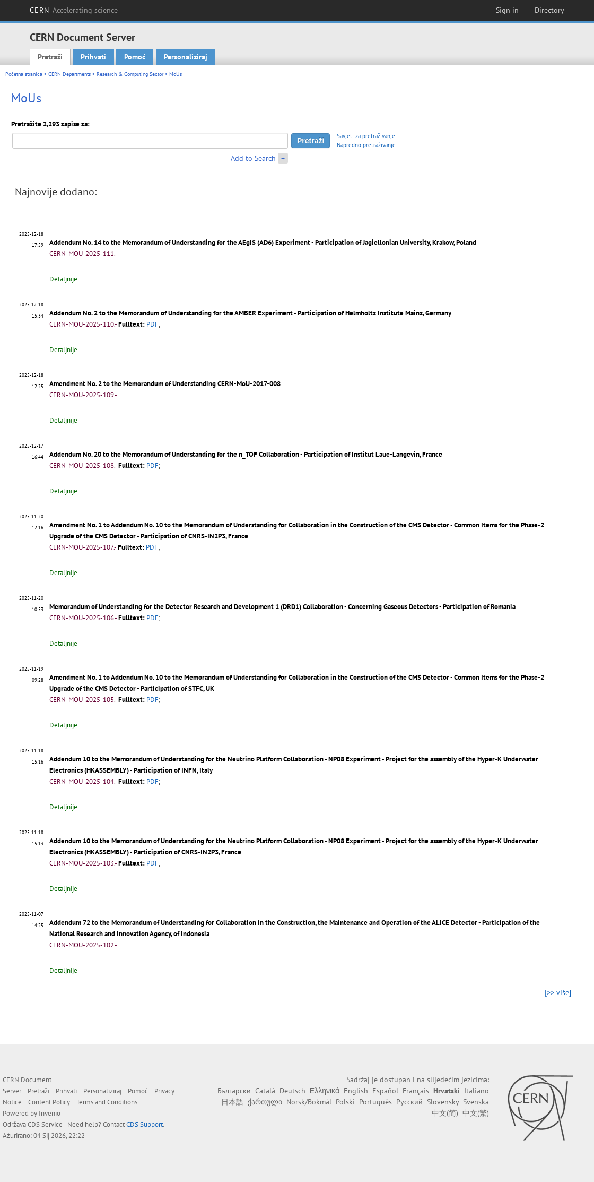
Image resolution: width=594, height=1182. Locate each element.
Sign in (507, 10)
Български (234, 1090)
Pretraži (50, 57)
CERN (74, 10)
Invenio (49, 1113)
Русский (409, 1102)
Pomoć (134, 57)
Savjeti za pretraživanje (366, 136)
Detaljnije (63, 279)
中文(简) (445, 1113)
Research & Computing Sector (130, 74)
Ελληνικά (324, 1090)
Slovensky (443, 1102)
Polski (345, 1102)
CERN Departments (69, 74)
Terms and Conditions (106, 1102)
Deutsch (292, 1090)
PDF (152, 324)
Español (385, 1090)
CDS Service (45, 1124)
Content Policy (49, 1102)
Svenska (476, 1102)
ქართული (265, 1102)
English (356, 1090)
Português (375, 1102)
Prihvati (93, 57)
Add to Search (253, 158)
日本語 (232, 1102)
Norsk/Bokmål (308, 1102)
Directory (549, 10)
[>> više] (558, 992)
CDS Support (144, 1124)
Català (265, 1090)
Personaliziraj (185, 57)
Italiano (476, 1090)
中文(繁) (475, 1113)
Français (416, 1090)
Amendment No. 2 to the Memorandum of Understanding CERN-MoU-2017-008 (165, 383)
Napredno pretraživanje (366, 145)
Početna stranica (23, 74)
